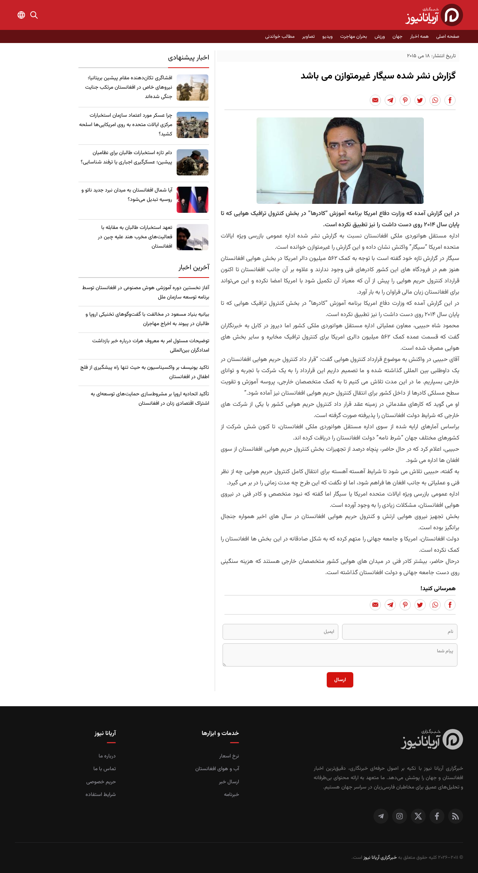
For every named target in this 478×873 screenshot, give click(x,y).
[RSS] (455, 816)
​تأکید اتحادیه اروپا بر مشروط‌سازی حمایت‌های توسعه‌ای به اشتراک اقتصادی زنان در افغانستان (150, 399)
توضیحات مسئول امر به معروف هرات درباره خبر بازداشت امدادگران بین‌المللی (150, 346)
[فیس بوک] (436, 816)
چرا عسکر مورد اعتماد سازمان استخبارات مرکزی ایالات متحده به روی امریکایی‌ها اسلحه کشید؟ (125, 124)
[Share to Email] (375, 100)
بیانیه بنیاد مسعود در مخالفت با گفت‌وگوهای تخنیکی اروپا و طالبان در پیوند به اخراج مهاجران (147, 319)
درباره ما (107, 756)
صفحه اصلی (447, 36)
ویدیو (327, 36)
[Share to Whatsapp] (435, 100)
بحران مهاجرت (353, 36)
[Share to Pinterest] (405, 100)
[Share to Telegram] (390, 100)
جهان (397, 36)
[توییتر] (418, 816)
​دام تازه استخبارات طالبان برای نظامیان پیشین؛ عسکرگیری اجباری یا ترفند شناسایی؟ (126, 157)
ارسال (340, 680)
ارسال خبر (229, 782)
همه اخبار (419, 36)
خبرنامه (231, 795)
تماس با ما (104, 769)
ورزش (380, 36)
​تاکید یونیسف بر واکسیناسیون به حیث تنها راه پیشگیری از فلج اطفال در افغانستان (144, 372)
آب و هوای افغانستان (217, 769)
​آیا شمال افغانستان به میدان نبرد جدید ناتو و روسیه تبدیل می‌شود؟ (126, 195)
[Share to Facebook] (450, 100)
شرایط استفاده (101, 795)
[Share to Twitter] (420, 100)
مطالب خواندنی (280, 36)
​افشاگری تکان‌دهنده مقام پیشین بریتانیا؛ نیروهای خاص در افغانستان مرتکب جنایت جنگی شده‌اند (128, 87)
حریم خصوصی (101, 782)
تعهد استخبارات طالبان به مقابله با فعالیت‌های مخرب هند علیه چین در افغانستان (135, 237)
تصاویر (308, 36)
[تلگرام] (380, 816)
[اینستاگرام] (399, 816)
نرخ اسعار (229, 756)
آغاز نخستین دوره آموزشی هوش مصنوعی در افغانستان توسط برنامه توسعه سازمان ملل (145, 292)
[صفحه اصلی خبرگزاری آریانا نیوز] (432, 740)
